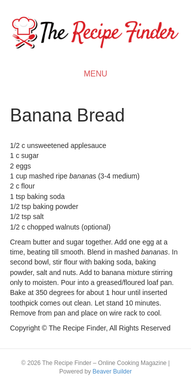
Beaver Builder (112, 371)
